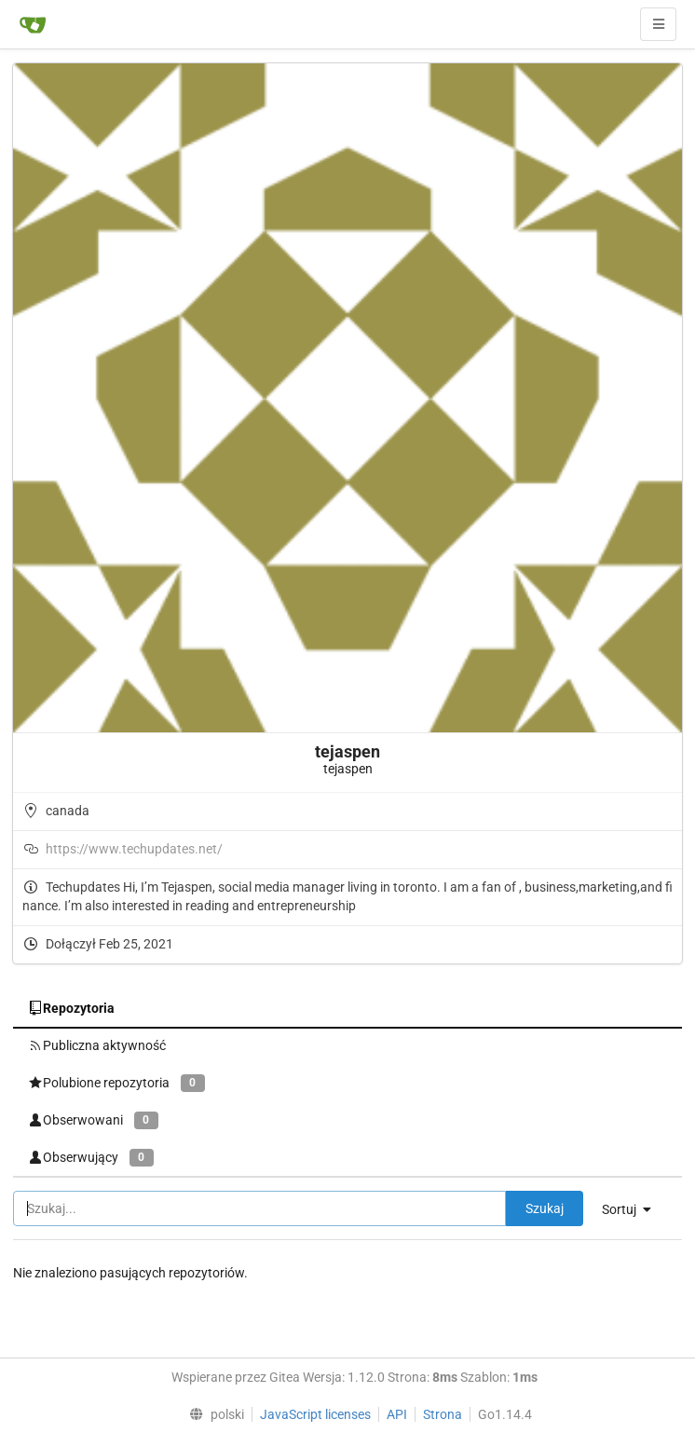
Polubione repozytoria (116, 1083)
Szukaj (544, 1208)
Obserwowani (93, 1120)
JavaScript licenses (315, 1414)
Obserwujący (91, 1158)
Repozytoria (71, 1008)
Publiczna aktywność (97, 1045)
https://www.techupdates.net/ (134, 848)
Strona (442, 1414)
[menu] (633, 1209)
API (397, 1414)
